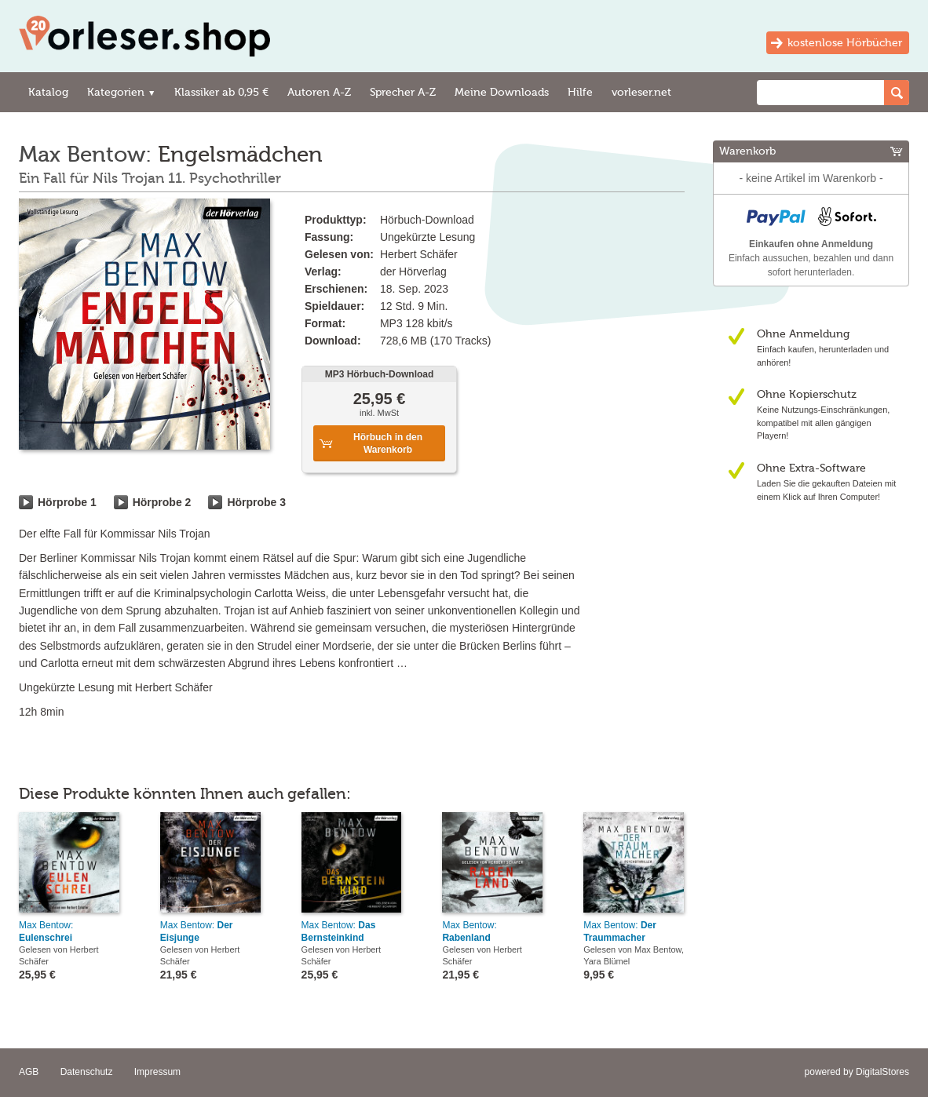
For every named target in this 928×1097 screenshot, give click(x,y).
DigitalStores (882, 1071)
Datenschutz (86, 1071)
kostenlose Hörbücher (844, 43)
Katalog (48, 92)
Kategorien (121, 92)
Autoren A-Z (319, 92)
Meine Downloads (502, 92)
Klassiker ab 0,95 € (221, 92)
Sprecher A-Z (403, 92)
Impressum (157, 1071)
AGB (28, 1071)
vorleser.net (641, 92)
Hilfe (580, 92)
